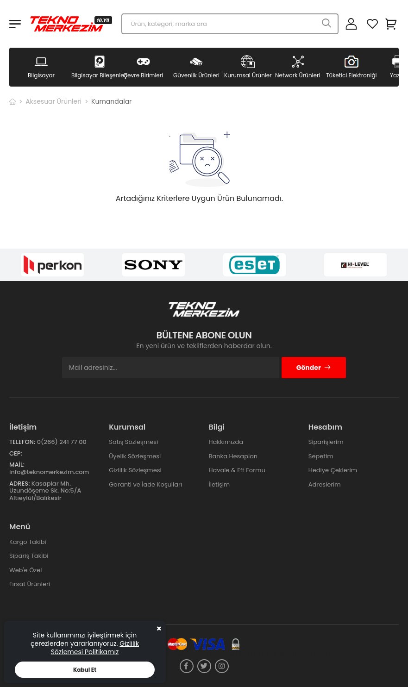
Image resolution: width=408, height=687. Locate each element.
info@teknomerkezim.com (49, 472)
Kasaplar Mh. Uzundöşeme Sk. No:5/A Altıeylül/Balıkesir (45, 490)
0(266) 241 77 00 (62, 441)
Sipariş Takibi (28, 555)
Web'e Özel (25, 570)
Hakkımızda (226, 441)
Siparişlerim (326, 441)
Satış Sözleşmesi (133, 441)
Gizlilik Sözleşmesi (135, 470)
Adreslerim (324, 484)
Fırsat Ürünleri (29, 584)
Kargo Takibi (27, 541)
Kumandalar (111, 101)
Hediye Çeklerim (332, 470)
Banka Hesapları (233, 456)
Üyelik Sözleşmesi (135, 456)
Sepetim (320, 456)
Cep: (15, 453)
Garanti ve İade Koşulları (145, 484)
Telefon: (22, 441)
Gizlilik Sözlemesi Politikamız (95, 647)
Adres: (19, 483)
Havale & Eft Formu (237, 470)
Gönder (313, 367)
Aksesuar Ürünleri (53, 101)
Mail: (17, 464)
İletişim (219, 484)
